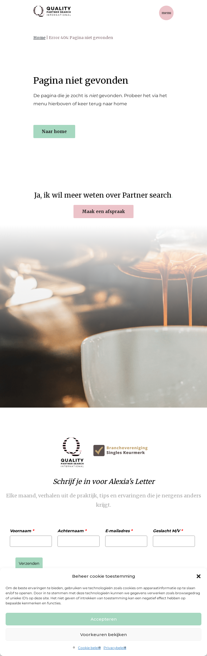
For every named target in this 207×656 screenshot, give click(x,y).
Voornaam (22, 530)
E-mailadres (118, 530)
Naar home (54, 131)
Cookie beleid (89, 648)
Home (39, 37)
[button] (198, 576)
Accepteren (104, 619)
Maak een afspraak (103, 211)
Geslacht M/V (168, 530)
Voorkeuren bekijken (103, 634)
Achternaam (72, 530)
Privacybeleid (115, 648)
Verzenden (29, 563)
